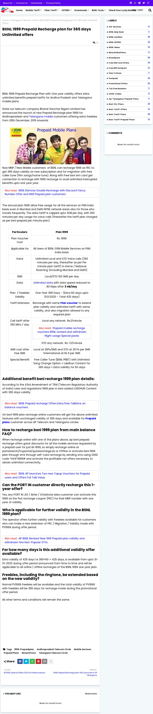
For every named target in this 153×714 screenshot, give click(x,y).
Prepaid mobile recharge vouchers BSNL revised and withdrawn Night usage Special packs (61, 332)
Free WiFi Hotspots (129, 68)
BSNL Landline (129, 37)
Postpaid (129, 78)
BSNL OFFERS (129, 42)
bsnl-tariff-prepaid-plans (129, 119)
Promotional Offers (129, 83)
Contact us (22, 3)
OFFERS (65, 10)
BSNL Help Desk (129, 32)
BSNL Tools (98, 10)
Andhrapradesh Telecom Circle (54, 649)
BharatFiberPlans (129, 52)
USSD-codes (129, 93)
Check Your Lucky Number (123, 10)
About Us (8, 3)
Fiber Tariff (51, 10)
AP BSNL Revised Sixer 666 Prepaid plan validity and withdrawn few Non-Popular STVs (45, 540)
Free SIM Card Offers (129, 62)
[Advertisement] (51, 69)
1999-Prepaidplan (24, 649)
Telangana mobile (41, 116)
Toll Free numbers (129, 88)
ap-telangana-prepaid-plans (129, 98)
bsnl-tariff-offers (129, 109)
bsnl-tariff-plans (129, 114)
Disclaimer (37, 3)
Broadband (129, 57)
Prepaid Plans (11, 653)
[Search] (150, 10)
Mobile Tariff (33, 10)
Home (19, 10)
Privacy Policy (53, 3)
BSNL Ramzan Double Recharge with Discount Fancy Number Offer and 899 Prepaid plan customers (45, 192)
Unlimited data (43, 282)
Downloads (80, 10)
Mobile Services (82, 649)
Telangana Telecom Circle (24, 20)
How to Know (129, 73)
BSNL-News (129, 47)
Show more (91, 693)
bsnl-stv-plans (129, 104)
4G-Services (129, 26)
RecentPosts (29, 653)
